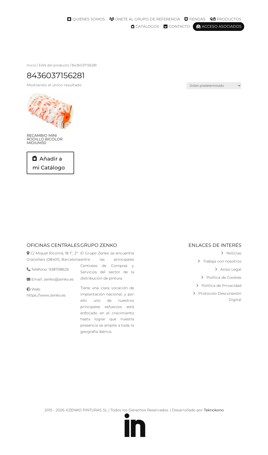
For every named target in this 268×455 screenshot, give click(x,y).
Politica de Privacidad (218, 285)
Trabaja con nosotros (219, 261)
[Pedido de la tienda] (214, 85)
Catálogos (147, 26)
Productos (229, 19)
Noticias (231, 253)
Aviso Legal (228, 269)
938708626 (59, 269)
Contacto (179, 26)
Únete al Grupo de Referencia (147, 19)
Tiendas (197, 19)
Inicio (31, 65)
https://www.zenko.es (46, 295)
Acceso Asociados (222, 26)
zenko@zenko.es (59, 279)
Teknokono (214, 410)
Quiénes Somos (88, 19)
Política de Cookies (221, 277)
